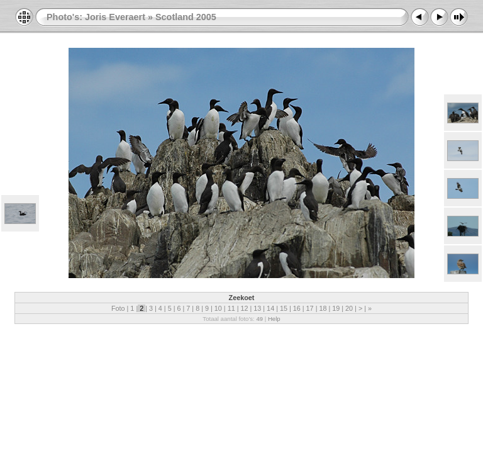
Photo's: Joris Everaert (96, 17)
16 (297, 308)
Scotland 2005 (185, 17)
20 (349, 308)
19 (335, 308)
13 (257, 308)
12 (244, 308)
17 (310, 308)
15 (283, 308)
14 (270, 308)
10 (218, 308)
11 (231, 308)
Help (274, 318)
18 (322, 308)
